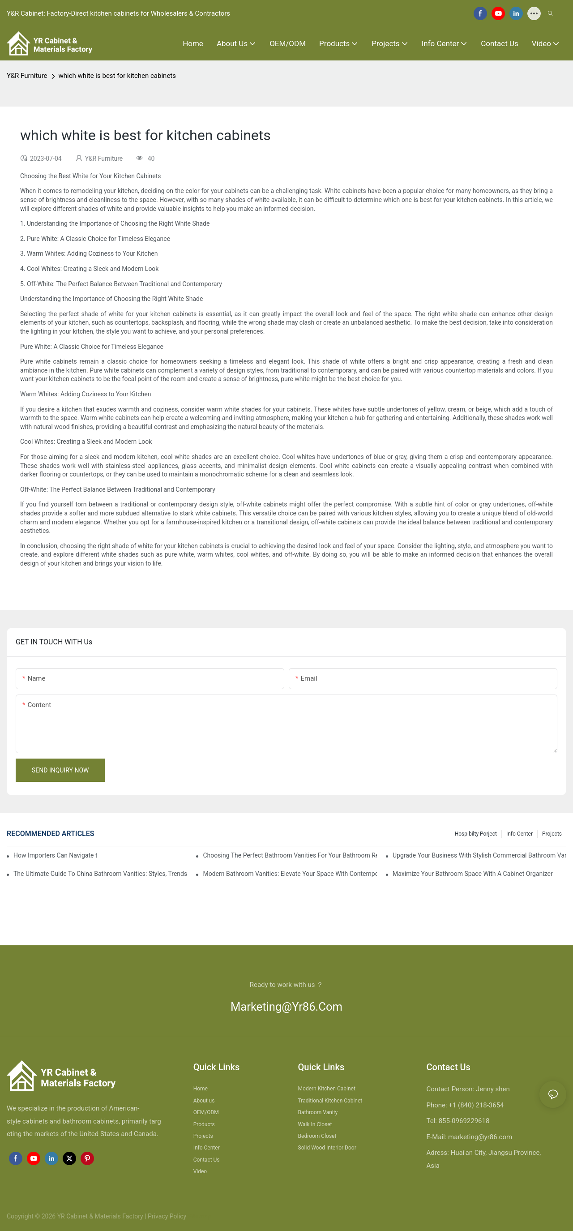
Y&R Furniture (27, 76)
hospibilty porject (476, 834)
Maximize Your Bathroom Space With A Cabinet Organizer (473, 873)
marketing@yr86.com (286, 1006)
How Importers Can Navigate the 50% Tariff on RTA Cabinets (55, 855)
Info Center (519, 834)
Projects (552, 834)
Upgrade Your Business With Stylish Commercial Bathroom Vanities (479, 855)
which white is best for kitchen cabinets (117, 76)
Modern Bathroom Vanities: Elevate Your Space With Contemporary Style (289, 873)
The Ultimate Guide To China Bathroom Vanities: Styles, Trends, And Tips (100, 873)
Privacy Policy (167, 1216)
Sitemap (198, 1216)
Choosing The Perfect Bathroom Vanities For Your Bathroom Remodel (289, 855)
